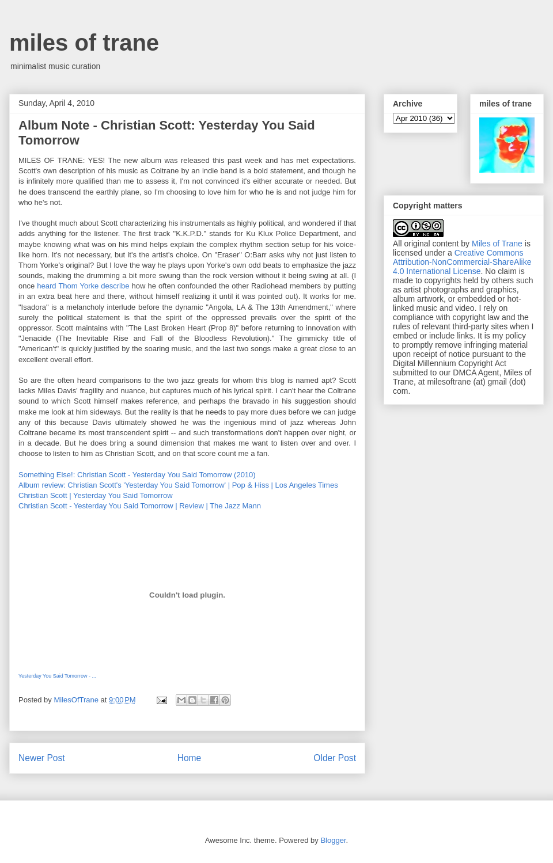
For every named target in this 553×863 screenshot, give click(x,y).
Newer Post (41, 758)
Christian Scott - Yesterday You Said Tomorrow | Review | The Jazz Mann (139, 505)
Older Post (334, 758)
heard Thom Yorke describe (83, 286)
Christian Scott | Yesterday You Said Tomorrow (95, 495)
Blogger (333, 840)
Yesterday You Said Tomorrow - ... (57, 676)
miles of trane (84, 42)
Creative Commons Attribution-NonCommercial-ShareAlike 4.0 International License (462, 262)
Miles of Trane (497, 243)
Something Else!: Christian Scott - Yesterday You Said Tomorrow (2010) (137, 474)
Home (189, 758)
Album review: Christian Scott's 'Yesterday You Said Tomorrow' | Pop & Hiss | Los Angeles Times (178, 485)
